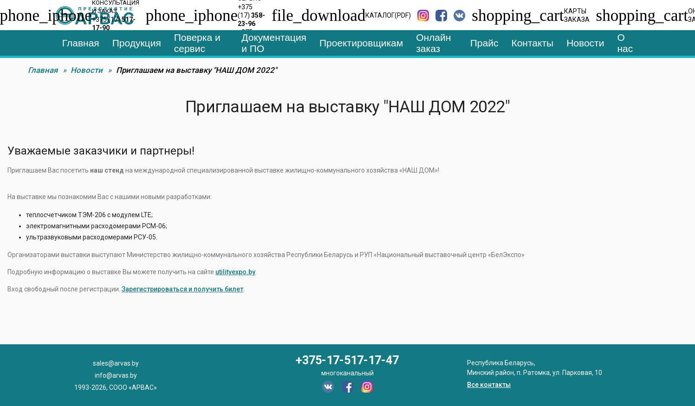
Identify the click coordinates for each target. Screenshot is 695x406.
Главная (80, 43)
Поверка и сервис (197, 43)
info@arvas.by (116, 375)
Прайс (484, 43)
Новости (585, 43)
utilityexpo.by (235, 272)
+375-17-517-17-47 (347, 360)
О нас (625, 43)
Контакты (532, 43)
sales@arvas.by (116, 363)
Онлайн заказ (433, 43)
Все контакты (489, 384)
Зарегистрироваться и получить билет (182, 289)
